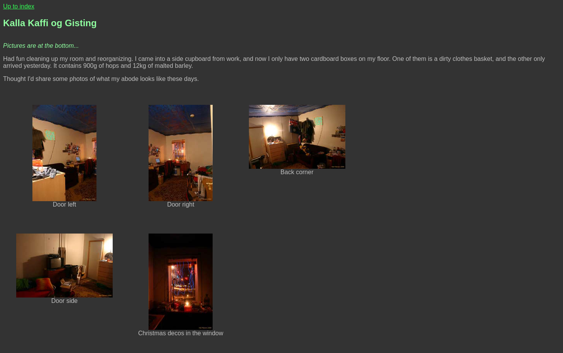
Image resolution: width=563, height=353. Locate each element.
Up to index (18, 6)
